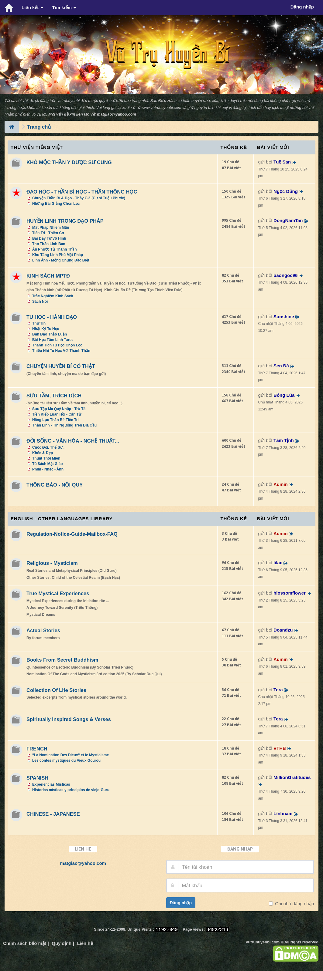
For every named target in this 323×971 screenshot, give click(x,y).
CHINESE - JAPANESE (53, 814)
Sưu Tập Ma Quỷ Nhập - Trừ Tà (58, 409)
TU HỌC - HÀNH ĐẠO (51, 317)
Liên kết (32, 7)
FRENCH (36, 748)
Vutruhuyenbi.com (263, 942)
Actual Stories (43, 630)
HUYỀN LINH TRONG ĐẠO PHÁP (65, 221)
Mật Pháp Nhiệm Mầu (50, 227)
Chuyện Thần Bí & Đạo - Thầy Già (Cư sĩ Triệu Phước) (78, 198)
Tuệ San (282, 161)
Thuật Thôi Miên (46, 458)
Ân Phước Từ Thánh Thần (54, 249)
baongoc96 (285, 275)
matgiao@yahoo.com (116, 114)
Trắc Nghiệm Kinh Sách (52, 296)
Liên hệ (85, 943)
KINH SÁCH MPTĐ (48, 275)
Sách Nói (40, 301)
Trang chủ (39, 127)
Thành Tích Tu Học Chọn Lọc (57, 345)
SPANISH (37, 778)
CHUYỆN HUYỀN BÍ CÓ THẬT (60, 366)
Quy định (61, 943)
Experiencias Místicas (51, 784)
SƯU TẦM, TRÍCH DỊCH (53, 395)
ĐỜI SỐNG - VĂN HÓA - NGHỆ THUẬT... (72, 440)
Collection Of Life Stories (56, 690)
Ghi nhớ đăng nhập (294, 903)
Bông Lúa (283, 395)
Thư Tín (39, 323)
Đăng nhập (181, 902)
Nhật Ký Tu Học (45, 329)
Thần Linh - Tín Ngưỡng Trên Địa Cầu (64, 425)
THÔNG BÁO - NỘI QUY (54, 484)
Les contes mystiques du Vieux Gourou (66, 760)
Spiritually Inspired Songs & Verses (68, 719)
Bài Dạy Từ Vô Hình (49, 238)
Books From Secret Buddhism (62, 660)
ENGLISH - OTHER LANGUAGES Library (62, 518)
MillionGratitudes (292, 777)
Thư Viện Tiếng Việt (37, 147)
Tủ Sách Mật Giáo (47, 464)
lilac (277, 562)
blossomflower (289, 592)
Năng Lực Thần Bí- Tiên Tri (55, 420)
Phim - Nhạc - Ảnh (48, 469)
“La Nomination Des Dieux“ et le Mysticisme (70, 755)
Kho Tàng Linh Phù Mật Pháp (57, 255)
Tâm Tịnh (283, 440)
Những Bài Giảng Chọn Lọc (56, 203)
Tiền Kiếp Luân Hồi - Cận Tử (56, 414)
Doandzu (283, 629)
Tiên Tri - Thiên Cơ (48, 233)
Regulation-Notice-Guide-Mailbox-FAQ (72, 534)
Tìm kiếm (64, 7)
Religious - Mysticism (52, 563)
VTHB (279, 748)
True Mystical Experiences (57, 593)
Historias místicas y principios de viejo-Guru (70, 790)
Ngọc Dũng (285, 191)
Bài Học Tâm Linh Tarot (52, 340)
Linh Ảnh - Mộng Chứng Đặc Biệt (60, 260)
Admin (280, 484)
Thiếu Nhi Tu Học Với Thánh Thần (61, 351)
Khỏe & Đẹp (42, 453)
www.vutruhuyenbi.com (161, 107)
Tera (278, 689)
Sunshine (283, 316)
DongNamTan (288, 220)
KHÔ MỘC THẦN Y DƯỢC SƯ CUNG (69, 162)
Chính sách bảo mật (24, 943)
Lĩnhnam (283, 813)
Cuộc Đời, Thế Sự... (49, 447)
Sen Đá (281, 365)
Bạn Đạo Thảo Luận (49, 334)
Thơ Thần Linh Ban (48, 244)
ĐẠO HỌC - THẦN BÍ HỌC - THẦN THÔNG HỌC (81, 191)
